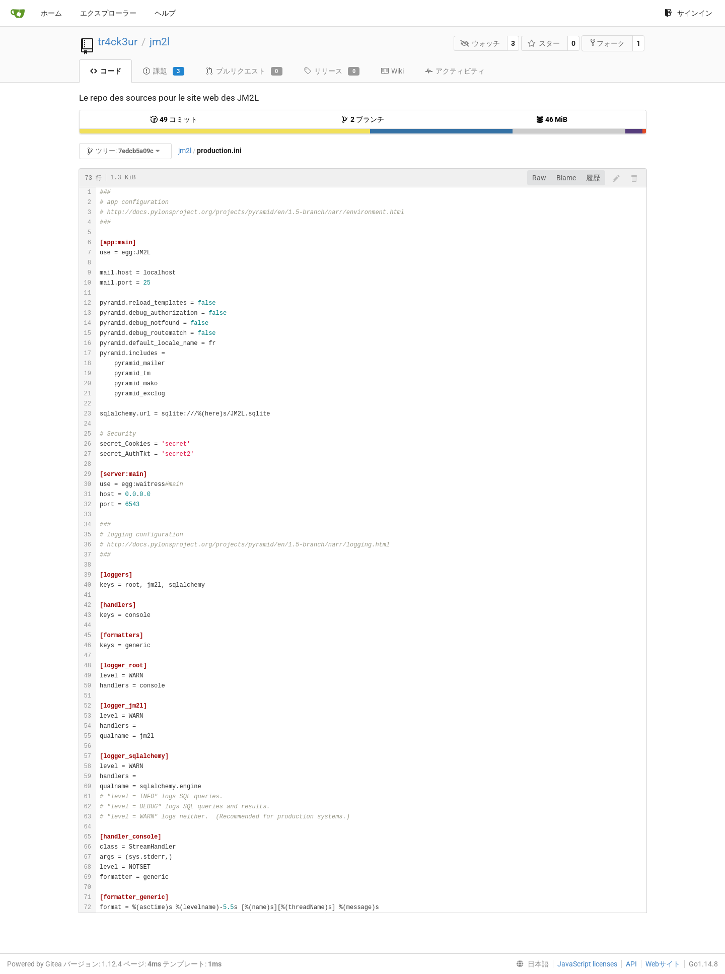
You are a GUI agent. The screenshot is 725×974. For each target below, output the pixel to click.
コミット (173, 119)
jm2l (160, 42)
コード (105, 71)
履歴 (593, 178)
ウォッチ (480, 43)
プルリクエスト (243, 71)
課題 (163, 71)
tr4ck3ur (117, 42)
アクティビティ (455, 71)
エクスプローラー (108, 13)
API (631, 964)
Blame (566, 178)
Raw (539, 178)
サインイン (688, 13)
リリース (331, 71)
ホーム (51, 13)
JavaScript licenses (587, 964)
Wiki (392, 71)
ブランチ (362, 119)
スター (544, 43)
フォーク (607, 43)
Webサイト (662, 964)
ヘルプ (165, 13)
